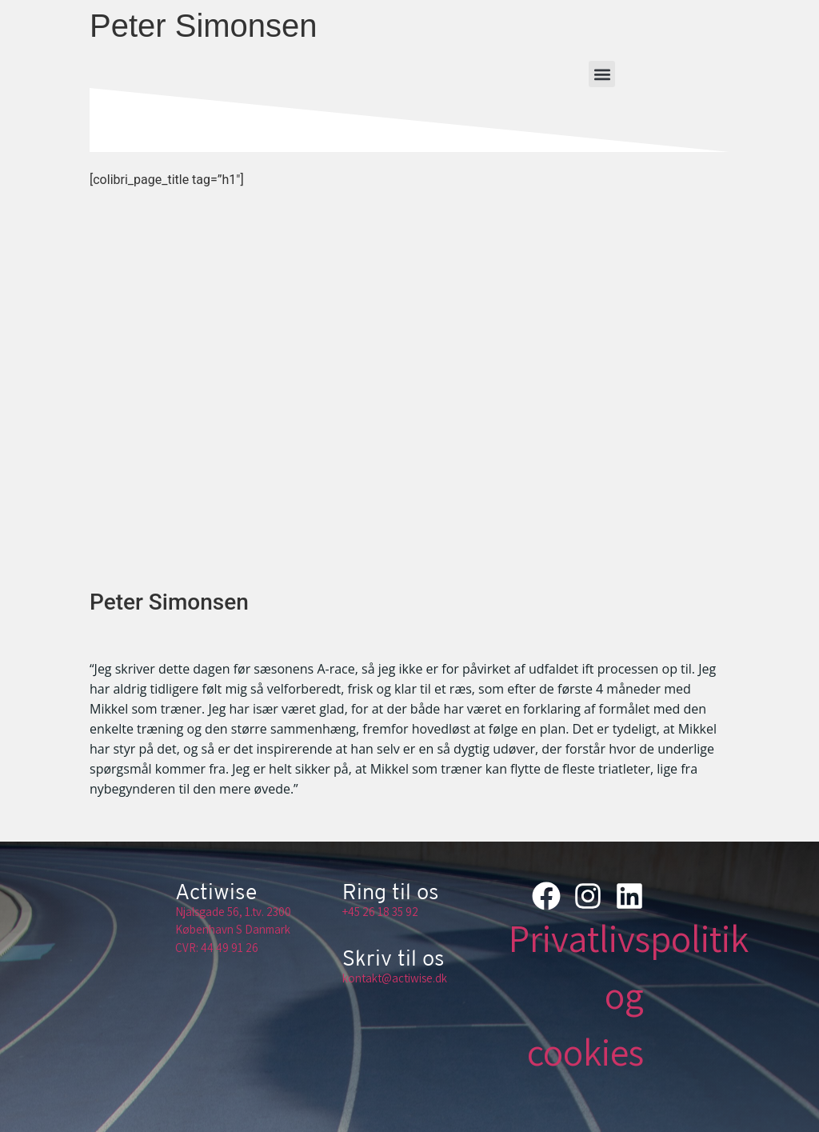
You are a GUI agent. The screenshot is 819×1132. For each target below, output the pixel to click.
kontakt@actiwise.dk (394, 978)
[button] (602, 74)
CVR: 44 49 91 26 (216, 947)
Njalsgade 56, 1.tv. (219, 911)
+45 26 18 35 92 (380, 911)
